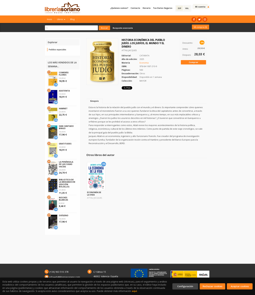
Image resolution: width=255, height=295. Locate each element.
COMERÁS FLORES (63, 73)
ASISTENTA (64, 90)
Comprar (193, 62)
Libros (61, 19)
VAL (187, 8)
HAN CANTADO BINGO (66, 127)
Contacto (135, 8)
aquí (134, 291)
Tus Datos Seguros (162, 8)
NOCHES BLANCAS (63, 198)
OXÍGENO (63, 215)
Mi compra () (200, 27)
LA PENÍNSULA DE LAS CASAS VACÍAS (66, 164)
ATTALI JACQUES (129, 50)
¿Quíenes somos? (119, 8)
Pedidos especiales (57, 49)
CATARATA (144, 55)
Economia (144, 62)
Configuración (185, 286)
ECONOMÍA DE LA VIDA (94, 193)
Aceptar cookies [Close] (240, 286)
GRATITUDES (65, 143)
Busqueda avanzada (123, 28)
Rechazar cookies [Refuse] (212, 286)
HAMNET (63, 108)
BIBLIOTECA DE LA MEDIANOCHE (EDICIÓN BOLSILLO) (67, 183)
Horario (147, 8)
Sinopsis (94, 101)
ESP (179, 8)
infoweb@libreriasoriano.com (64, 277)
